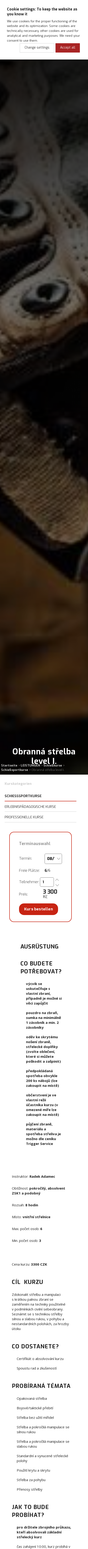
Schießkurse (52, 765)
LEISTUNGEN (30, 765)
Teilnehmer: (29, 881)
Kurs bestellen (38, 909)
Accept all (67, 47)
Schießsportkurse (14, 770)
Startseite (9, 765)
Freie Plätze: (29, 870)
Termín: (25, 858)
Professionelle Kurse (24, 817)
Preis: (23, 894)
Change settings (37, 47)
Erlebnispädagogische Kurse (30, 806)
